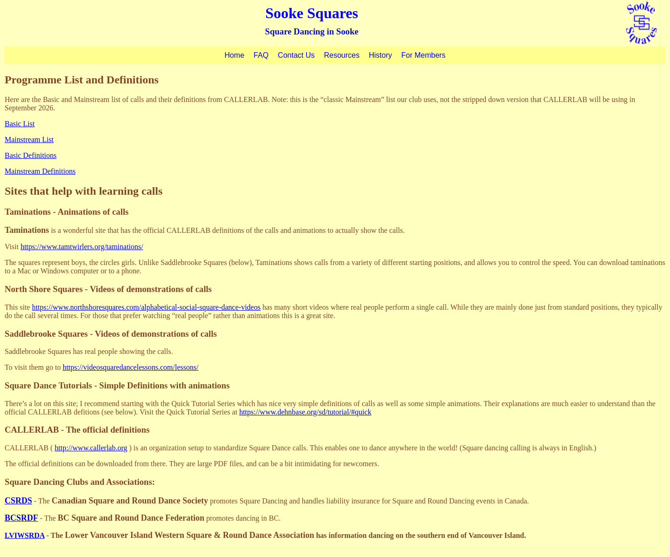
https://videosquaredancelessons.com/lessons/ (131, 367)
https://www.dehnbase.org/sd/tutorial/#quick (305, 412)
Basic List (19, 124)
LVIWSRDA (25, 535)
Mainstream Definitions (40, 171)
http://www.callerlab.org (91, 448)
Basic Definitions (31, 155)
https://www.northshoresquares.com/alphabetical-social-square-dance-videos (146, 307)
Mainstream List (29, 139)
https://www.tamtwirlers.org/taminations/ (81, 247)
